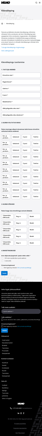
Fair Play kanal (20, 433)
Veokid (4, 365)
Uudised (4, 385)
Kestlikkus (5, 388)
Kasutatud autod (7, 343)
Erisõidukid (5, 368)
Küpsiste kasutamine (20, 428)
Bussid (4, 371)
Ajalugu (4, 390)
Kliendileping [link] (10, 23)
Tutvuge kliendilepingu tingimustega (12, 47)
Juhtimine (5, 396)
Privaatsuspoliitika (20, 423)
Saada (4, 273)
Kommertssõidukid (7, 359)
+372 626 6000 (17, 408)
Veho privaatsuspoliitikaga (24, 267)
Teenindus (5, 348)
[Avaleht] (3, 24)
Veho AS (4, 381)
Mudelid (4, 345)
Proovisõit (5, 351)
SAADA (4, 330)
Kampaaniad (6, 353)
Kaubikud (5, 363)
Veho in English (7, 398)
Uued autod (5, 340)
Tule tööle (5, 393)
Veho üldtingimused (7, 51)
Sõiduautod (5, 336)
